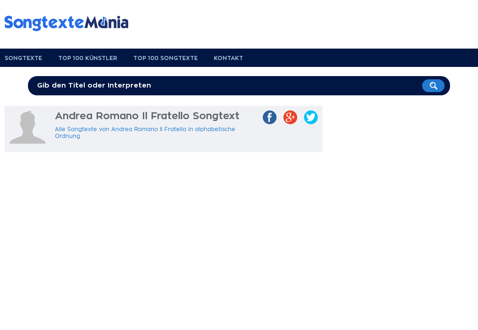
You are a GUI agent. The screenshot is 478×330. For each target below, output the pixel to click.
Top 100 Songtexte (165, 58)
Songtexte (23, 58)
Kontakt (228, 58)
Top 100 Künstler (87, 58)
